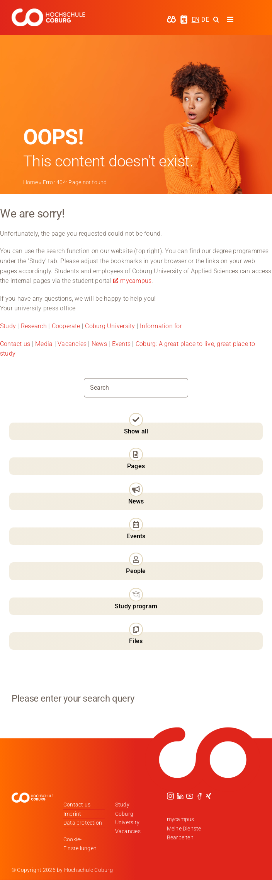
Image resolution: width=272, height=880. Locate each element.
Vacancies (72, 344)
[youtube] (189, 796)
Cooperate (66, 326)
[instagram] (170, 796)
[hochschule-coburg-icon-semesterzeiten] (184, 17)
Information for (161, 326)
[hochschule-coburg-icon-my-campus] (171, 18)
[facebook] (199, 796)
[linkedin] (180, 796)
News (99, 344)
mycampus (135, 280)
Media (44, 344)
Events (122, 344)
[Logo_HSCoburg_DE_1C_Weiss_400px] (48, 11)
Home (30, 182)
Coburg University (110, 326)
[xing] (208, 796)
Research (34, 326)
